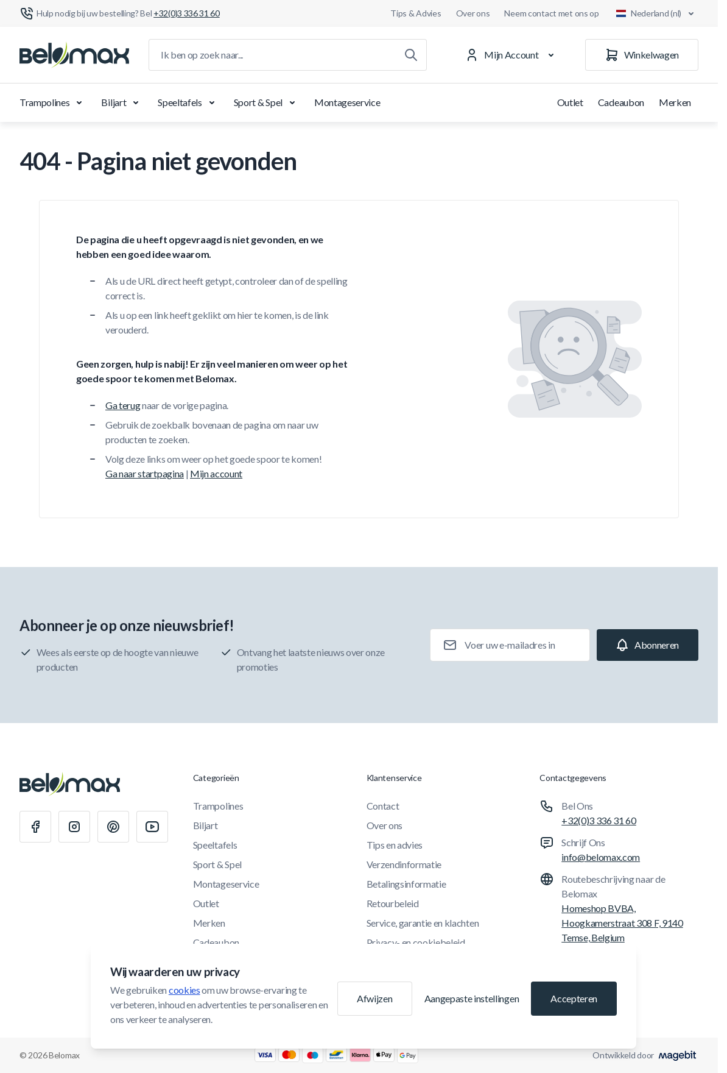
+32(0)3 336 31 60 (598, 820)
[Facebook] (35, 827)
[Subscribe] (647, 645)
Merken (675, 102)
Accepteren (573, 998)
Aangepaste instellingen (471, 998)
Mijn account (216, 473)
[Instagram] (74, 827)
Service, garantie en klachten (423, 923)
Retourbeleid (393, 903)
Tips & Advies (415, 13)
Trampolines (52, 102)
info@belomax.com (600, 857)
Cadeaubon (621, 102)
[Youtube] (152, 827)
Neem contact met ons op (551, 13)
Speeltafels (188, 102)
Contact (383, 805)
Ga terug (122, 405)
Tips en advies (395, 844)
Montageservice (347, 102)
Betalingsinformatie (406, 883)
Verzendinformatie (404, 864)
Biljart (122, 102)
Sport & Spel (267, 102)
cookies (184, 990)
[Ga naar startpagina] (74, 54)
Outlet (570, 102)
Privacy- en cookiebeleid (416, 942)
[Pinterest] (113, 827)
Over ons (473, 13)
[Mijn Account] (511, 55)
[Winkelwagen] (641, 55)
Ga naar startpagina (144, 473)
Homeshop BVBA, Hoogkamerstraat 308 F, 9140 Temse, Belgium (622, 922)
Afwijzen (374, 998)
